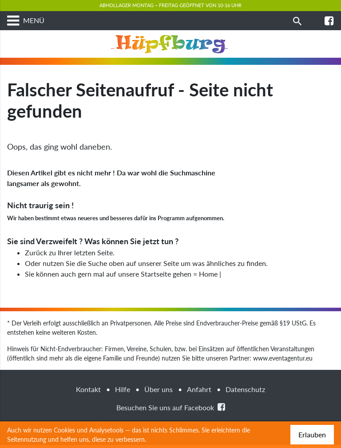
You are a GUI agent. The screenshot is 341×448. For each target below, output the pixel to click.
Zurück (36, 255)
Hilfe (122, 392)
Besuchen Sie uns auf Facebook (170, 410)
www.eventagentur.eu (283, 361)
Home (208, 277)
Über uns (158, 392)
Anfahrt (199, 392)
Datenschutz (245, 392)
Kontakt (88, 392)
